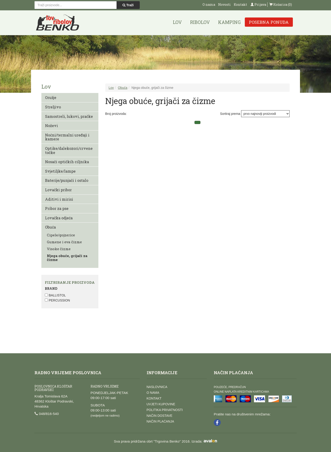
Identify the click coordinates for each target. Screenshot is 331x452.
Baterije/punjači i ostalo (66, 180)
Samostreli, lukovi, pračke (69, 116)
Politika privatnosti (165, 410)
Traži (128, 5)
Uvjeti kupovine (161, 404)
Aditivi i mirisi (59, 199)
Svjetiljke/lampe (60, 171)
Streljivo (53, 106)
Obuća (50, 227)
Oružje (50, 97)
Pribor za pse (56, 208)
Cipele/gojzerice (61, 235)
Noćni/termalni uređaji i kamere (67, 137)
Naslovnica (157, 387)
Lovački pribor (58, 189)
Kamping (229, 22)
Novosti (224, 4)
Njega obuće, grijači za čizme (67, 257)
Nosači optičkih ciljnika (67, 161)
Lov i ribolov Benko (58, 23)
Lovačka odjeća (59, 217)
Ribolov (200, 22)
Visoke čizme (59, 248)
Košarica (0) (280, 4)
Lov (177, 22)
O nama (209, 4)
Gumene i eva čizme (64, 242)
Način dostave (159, 415)
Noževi (51, 125)
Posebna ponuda (269, 22)
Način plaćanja (160, 421)
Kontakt (240, 4)
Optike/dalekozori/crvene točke (69, 150)
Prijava (258, 4)
